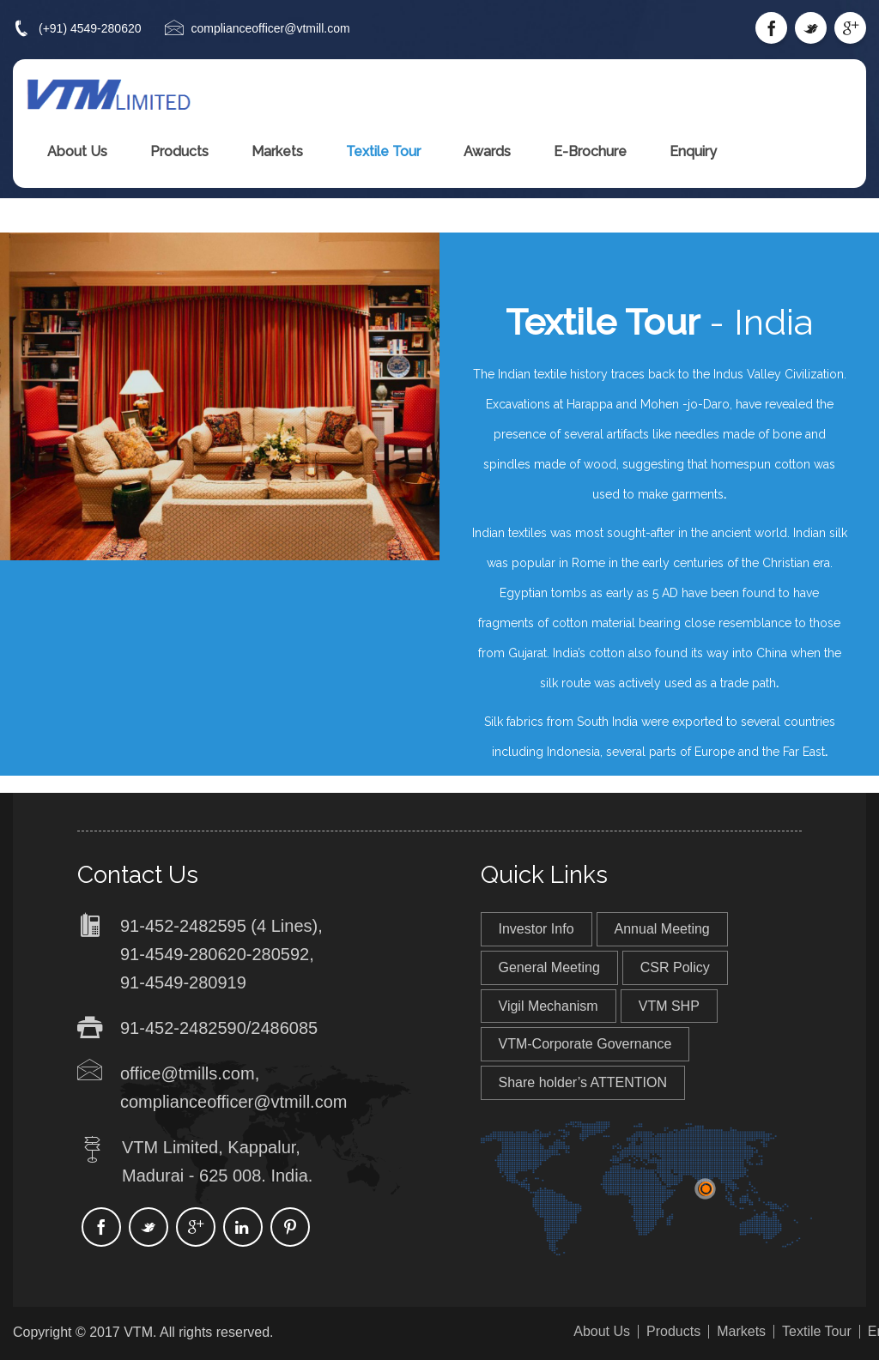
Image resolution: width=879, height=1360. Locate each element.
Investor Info (536, 929)
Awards (487, 151)
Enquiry (693, 151)
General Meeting (549, 967)
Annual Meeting (662, 929)
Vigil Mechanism (548, 1006)
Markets (277, 151)
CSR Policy (675, 967)
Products (179, 151)
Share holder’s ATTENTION (583, 1082)
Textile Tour (383, 151)
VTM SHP (669, 1006)
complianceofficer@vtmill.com (270, 28)
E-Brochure (590, 151)
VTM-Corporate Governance (585, 1044)
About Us (77, 151)
